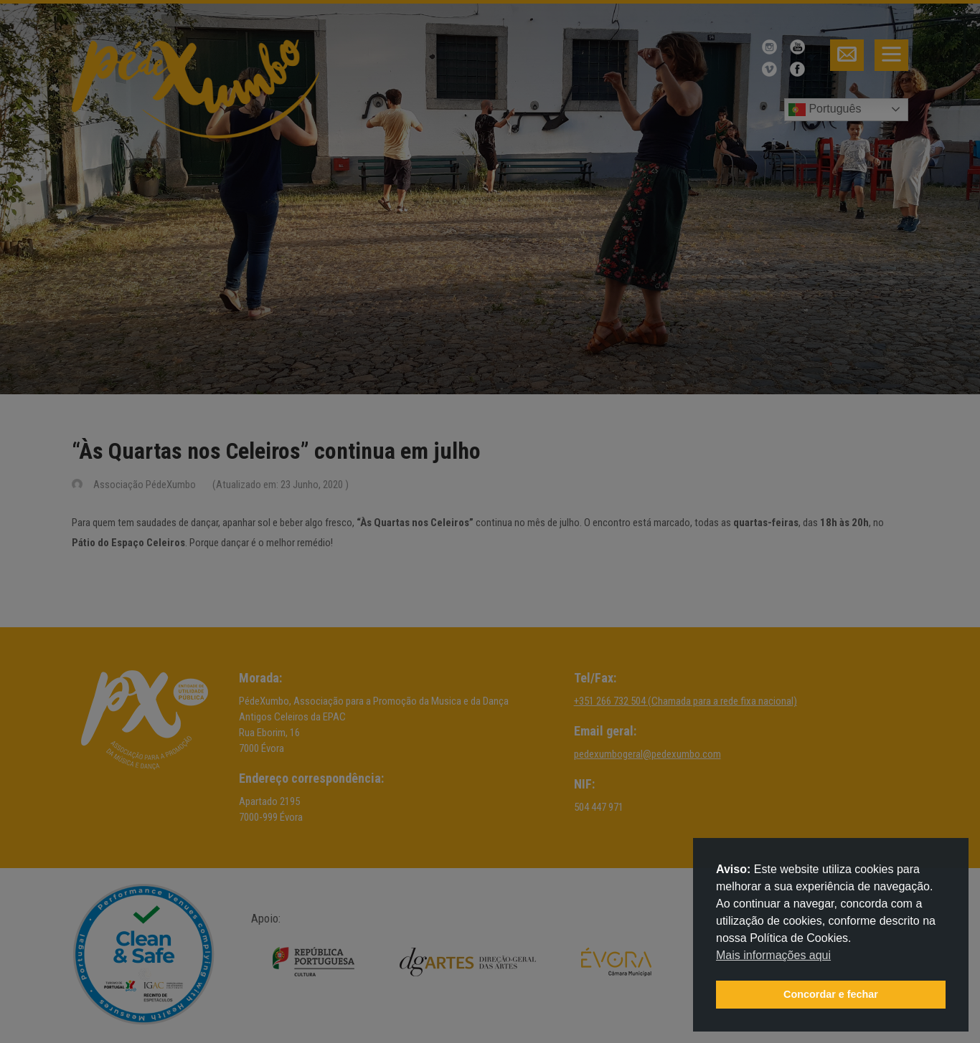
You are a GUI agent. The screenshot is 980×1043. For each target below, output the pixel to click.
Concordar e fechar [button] (830, 994)
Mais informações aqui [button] (773, 955)
